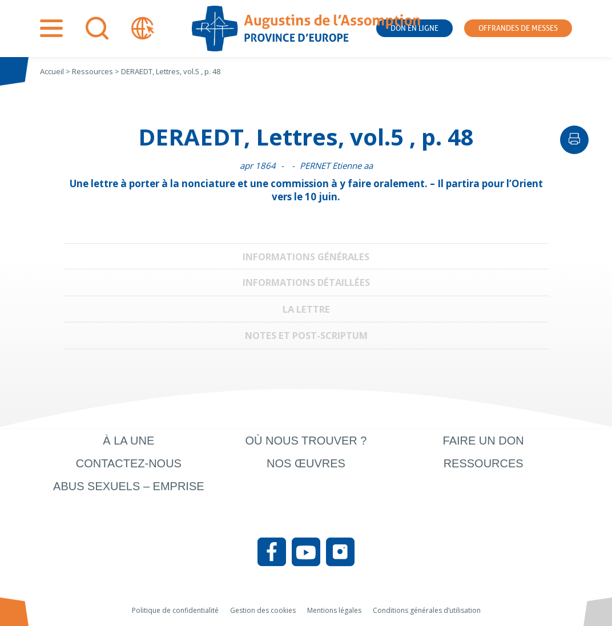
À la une (128, 440)
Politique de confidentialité (175, 610)
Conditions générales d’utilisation (427, 610)
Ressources (484, 463)
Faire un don (483, 440)
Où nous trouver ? (306, 440)
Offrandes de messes (518, 28)
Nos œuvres (306, 463)
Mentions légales (334, 610)
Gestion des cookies (263, 610)
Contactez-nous (129, 463)
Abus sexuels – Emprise (128, 486)
